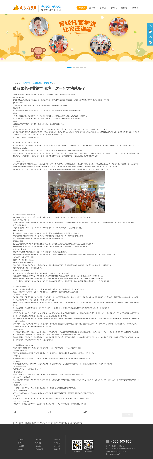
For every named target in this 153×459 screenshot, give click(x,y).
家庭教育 (48, 83)
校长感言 (21, 446)
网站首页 (82, 8)
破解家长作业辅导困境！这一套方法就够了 (68, 423)
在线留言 (135, 8)
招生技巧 (57, 443)
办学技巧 (113, 8)
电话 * (50, 412)
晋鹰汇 (20, 443)
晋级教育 (26, 83)
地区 (85, 412)
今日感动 (38, 439)
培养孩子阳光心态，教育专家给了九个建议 (33, 423)
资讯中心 (92, 8)
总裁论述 (21, 449)
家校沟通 (57, 449)
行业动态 (38, 443)
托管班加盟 (39, 449)
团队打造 (57, 446)
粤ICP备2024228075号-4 (113, 454)
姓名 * (15, 412)
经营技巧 (57, 439)
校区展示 (103, 8)
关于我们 (124, 8)
